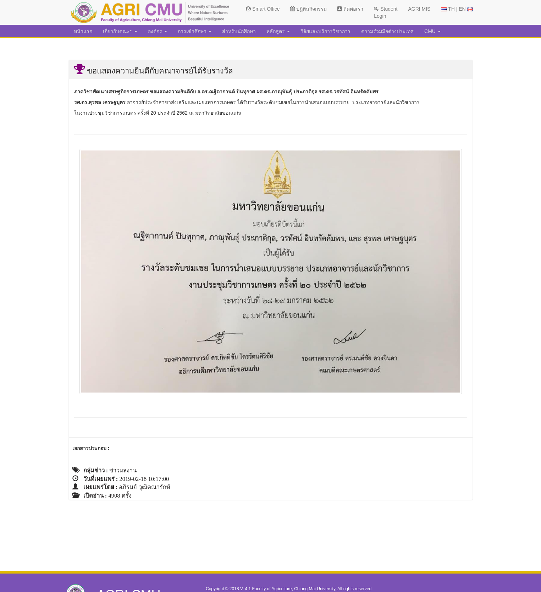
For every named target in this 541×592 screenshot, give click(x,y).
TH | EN (457, 9)
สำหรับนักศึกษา (239, 31)
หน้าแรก (83, 31)
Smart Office (263, 9)
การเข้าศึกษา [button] (194, 31)
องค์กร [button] (157, 31)
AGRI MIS (419, 9)
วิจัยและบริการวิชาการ (325, 31)
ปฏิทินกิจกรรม (308, 9)
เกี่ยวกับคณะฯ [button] (120, 31)
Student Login (385, 12)
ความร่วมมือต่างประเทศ (387, 31)
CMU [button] (432, 31)
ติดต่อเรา (350, 9)
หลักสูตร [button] (278, 31)
